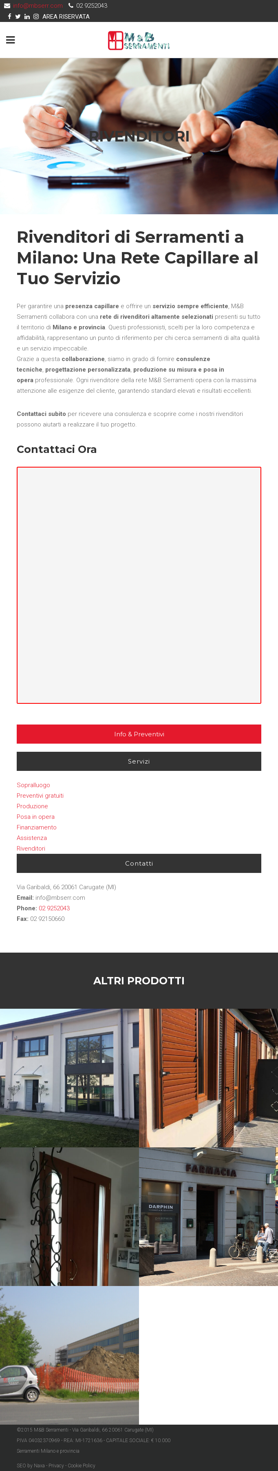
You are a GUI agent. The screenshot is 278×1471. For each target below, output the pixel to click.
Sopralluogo (33, 785)
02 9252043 (54, 908)
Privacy (56, 1466)
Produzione (32, 806)
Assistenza (32, 838)
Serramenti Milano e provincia (48, 1451)
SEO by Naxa (31, 1466)
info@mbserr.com (38, 5)
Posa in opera (36, 816)
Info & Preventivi (139, 734)
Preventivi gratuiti (40, 795)
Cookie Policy (81, 1466)
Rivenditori (31, 848)
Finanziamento (37, 827)
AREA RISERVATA (66, 16)
